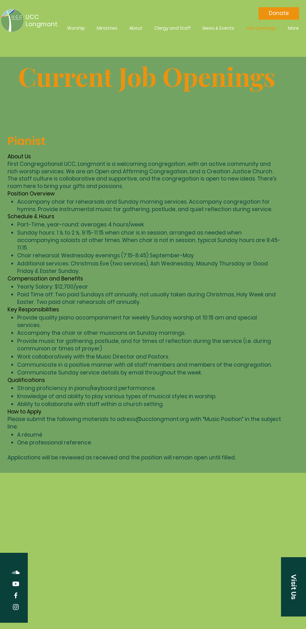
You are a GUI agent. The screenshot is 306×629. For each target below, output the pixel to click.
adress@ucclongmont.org (153, 419)
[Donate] (279, 13)
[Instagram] (16, 607)
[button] (293, 587)
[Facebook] (16, 595)
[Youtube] (16, 584)
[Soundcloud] (16, 572)
